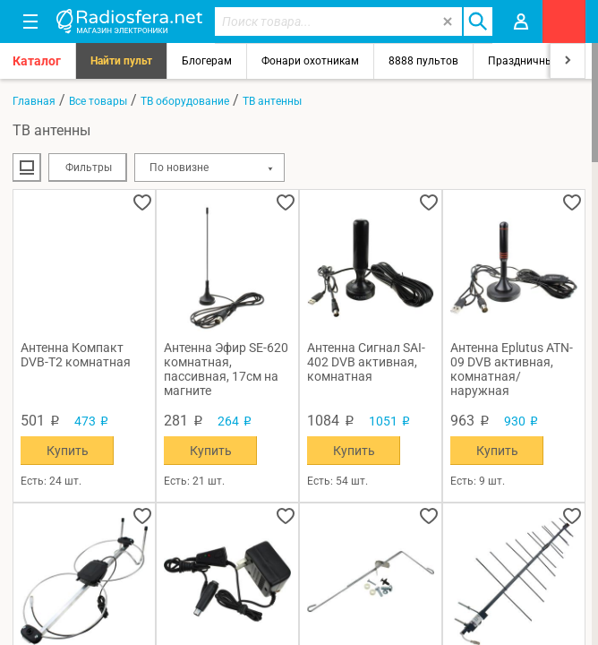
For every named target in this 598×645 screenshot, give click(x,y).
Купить (68, 450)
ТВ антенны (272, 101)
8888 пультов (423, 61)
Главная (34, 101)
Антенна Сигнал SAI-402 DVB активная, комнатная (366, 361)
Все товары (98, 101)
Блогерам (207, 61)
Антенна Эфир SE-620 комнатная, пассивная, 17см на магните (226, 369)
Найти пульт (121, 61)
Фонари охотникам (310, 61)
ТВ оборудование (185, 101)
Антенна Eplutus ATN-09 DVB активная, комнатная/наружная (511, 369)
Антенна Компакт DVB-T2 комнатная (76, 354)
